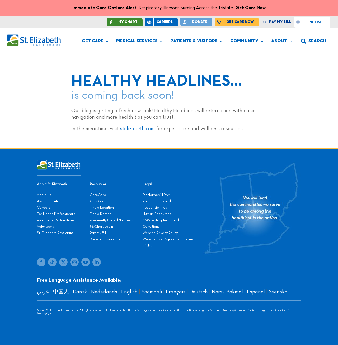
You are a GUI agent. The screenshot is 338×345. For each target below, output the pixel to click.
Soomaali (152, 291)
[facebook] (41, 262)
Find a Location (102, 207)
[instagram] (74, 262)
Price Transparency (105, 239)
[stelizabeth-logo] (33, 36)
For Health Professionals (56, 214)
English (129, 291)
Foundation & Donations (55, 220)
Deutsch (198, 291)
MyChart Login (101, 226)
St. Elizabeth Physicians (55, 233)
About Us (44, 195)
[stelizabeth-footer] (59, 162)
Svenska (278, 291)
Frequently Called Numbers (111, 220)
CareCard (98, 195)
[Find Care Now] (237, 22)
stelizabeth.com (137, 128)
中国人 (61, 291)
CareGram (98, 201)
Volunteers (45, 226)
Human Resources (157, 214)
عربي (43, 291)
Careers (43, 207)
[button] (313, 41)
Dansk (80, 291)
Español (256, 291)
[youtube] (85, 262)
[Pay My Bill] (277, 22)
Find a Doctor (100, 214)
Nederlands (104, 291)
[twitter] (63, 262)
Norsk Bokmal (227, 291)
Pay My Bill (98, 233)
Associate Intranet (51, 201)
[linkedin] (96, 262)
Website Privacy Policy (160, 233)
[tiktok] (52, 262)
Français (175, 291)
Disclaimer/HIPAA (156, 195)
